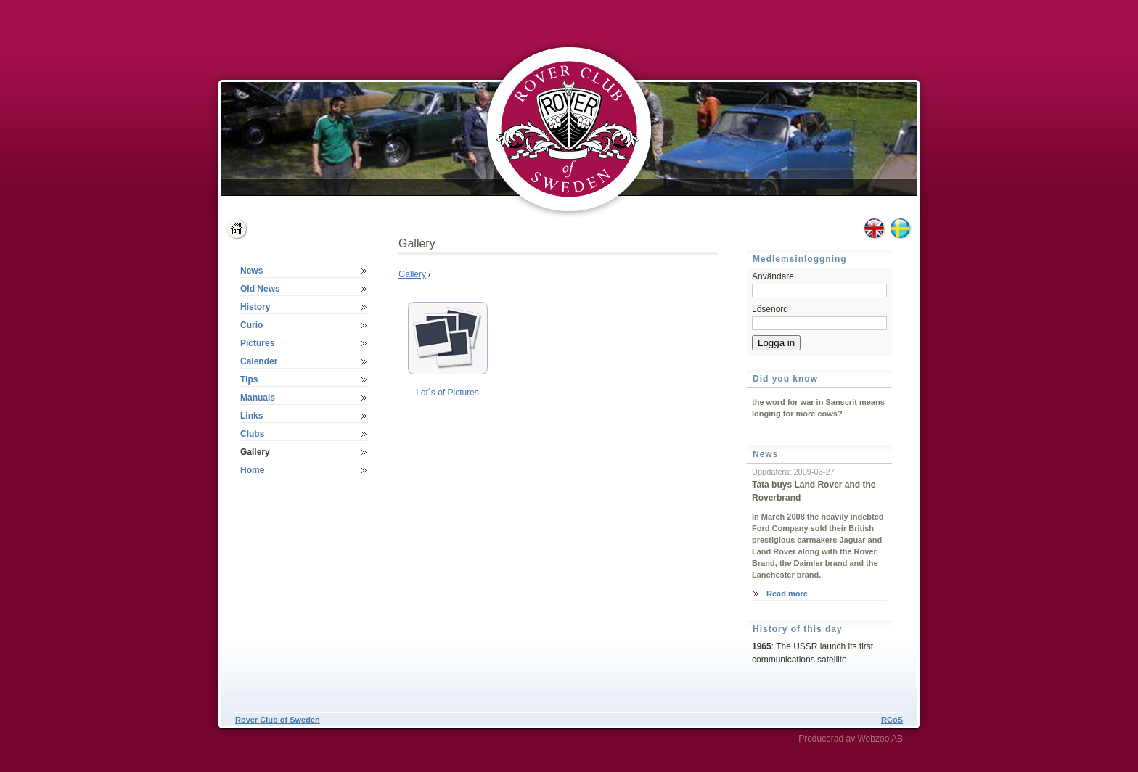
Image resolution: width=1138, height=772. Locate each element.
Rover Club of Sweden (277, 719)
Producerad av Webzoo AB (850, 739)
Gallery (412, 274)
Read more (787, 593)
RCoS (892, 719)
